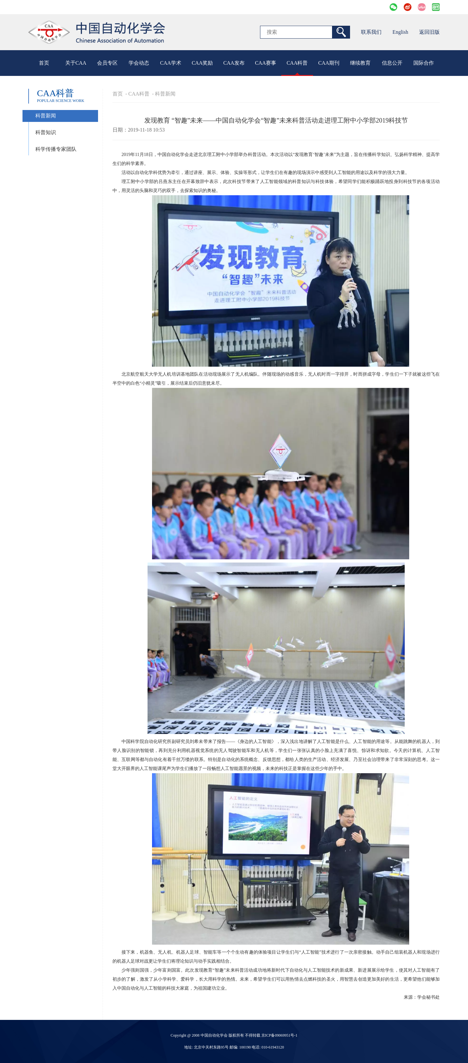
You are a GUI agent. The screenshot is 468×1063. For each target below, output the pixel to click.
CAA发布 (234, 63)
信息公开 (392, 63)
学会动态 (139, 63)
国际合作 (423, 63)
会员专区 (107, 63)
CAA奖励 (202, 63)
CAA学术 (170, 63)
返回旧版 (429, 32)
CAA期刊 (328, 63)
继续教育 (360, 63)
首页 (44, 63)
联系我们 (371, 32)
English (400, 32)
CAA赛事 (265, 63)
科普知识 (45, 132)
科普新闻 (45, 115)
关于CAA (75, 63)
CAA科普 (297, 63)
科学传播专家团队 (55, 149)
